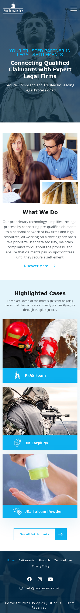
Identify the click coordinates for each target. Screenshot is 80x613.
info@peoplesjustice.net (43, 588)
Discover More (40, 266)
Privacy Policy (40, 566)
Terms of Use (63, 560)
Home (11, 560)
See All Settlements (43, 534)
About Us (44, 560)
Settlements (26, 560)
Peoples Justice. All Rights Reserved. (53, 605)
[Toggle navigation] (73, 8)
